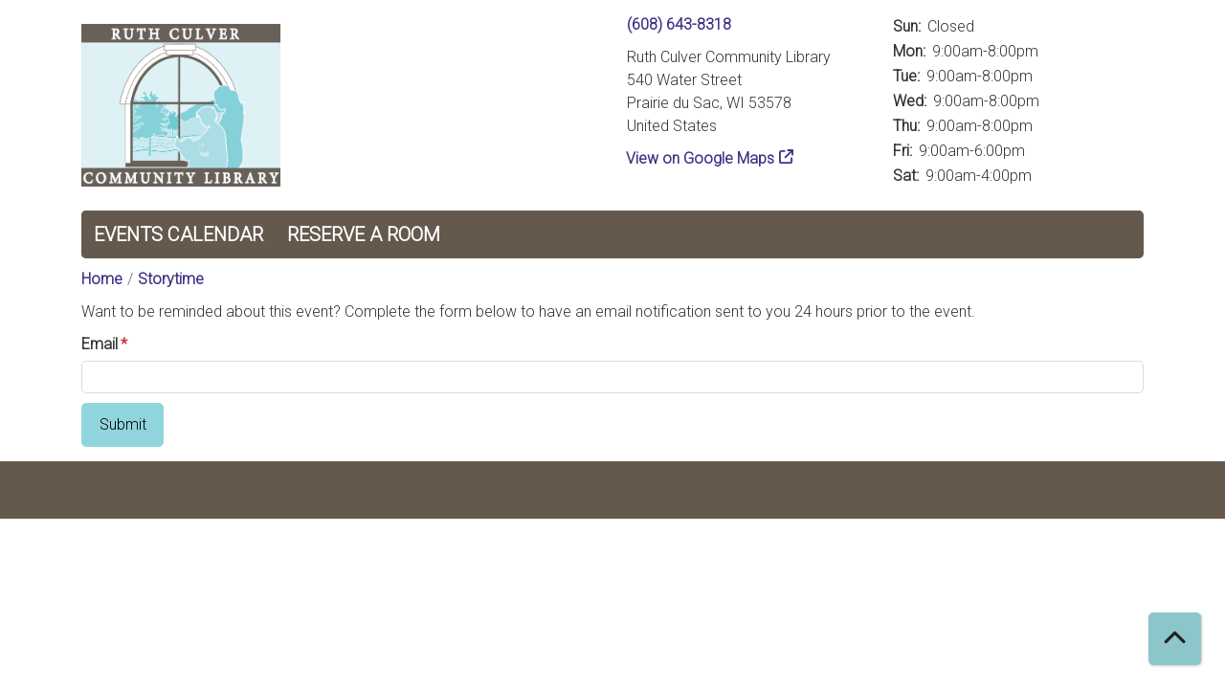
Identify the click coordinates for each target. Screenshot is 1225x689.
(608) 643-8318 (679, 24)
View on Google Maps (700, 158)
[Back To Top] (1174, 638)
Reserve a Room (363, 234)
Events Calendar (178, 234)
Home (101, 279)
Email (99, 344)
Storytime (171, 279)
